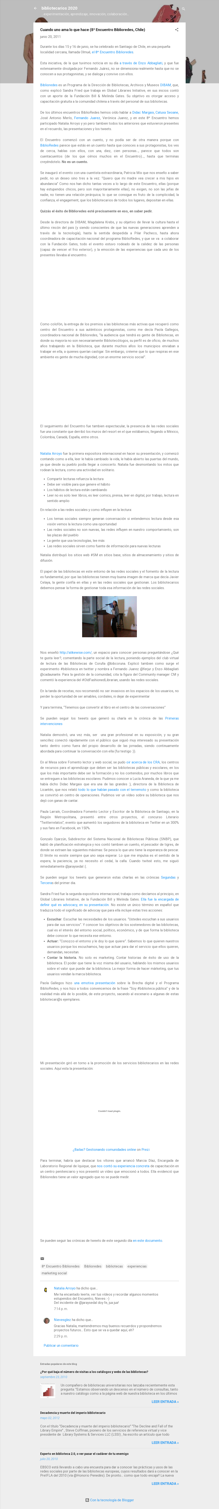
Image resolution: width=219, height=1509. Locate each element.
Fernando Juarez (87, 118)
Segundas (168, 877)
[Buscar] (184, 9)
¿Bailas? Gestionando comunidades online (104, 1150)
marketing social (54, 1273)
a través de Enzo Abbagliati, (141, 63)
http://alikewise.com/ (76, 652)
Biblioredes (48, 85)
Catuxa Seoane (167, 112)
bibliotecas (114, 1266)
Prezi (145, 1150)
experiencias (137, 1266)
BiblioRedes (49, 145)
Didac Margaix (143, 112)
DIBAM (165, 85)
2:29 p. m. (61, 1336)
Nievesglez (62, 1320)
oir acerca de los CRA (143, 762)
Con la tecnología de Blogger (109, 1500)
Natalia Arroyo (51, 453)
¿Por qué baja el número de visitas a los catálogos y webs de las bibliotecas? (94, 1372)
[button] (177, 30)
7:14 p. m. (61, 1309)
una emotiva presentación (94, 983)
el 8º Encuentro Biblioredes (112, 52)
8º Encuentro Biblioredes (61, 1266)
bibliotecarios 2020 (60, 8)
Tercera (46, 883)
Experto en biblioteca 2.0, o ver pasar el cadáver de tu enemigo (84, 1454)
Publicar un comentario (61, 1345)
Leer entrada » (165, 1402)
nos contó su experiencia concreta (123, 1166)
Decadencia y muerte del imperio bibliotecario (73, 1413)
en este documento (147, 1241)
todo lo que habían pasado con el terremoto (112, 790)
